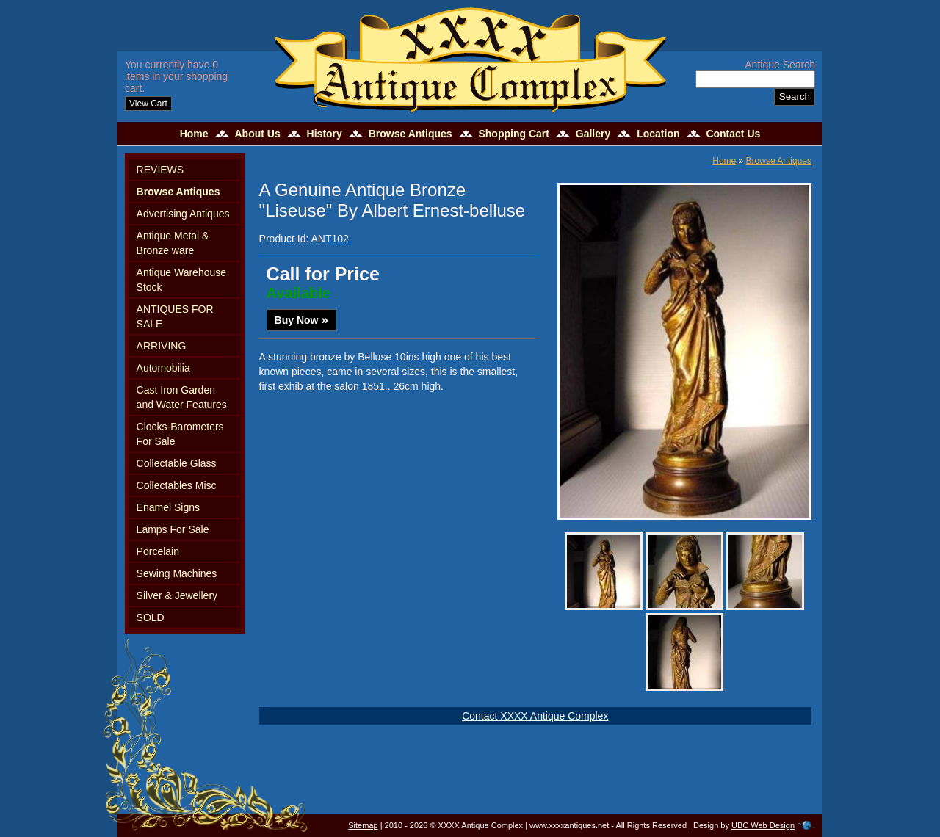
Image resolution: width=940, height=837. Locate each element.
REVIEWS (160, 169)
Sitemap (362, 825)
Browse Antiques (410, 134)
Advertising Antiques (183, 214)
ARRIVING (162, 346)
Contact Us (733, 134)
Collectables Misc (177, 485)
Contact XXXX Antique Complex (535, 716)
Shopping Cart (513, 134)
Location (658, 134)
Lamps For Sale (173, 529)
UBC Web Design (763, 825)
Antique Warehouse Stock (181, 280)
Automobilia (163, 368)
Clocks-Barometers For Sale (180, 434)
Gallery (593, 134)
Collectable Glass (177, 463)
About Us (257, 134)
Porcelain (158, 551)
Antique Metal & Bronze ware (173, 243)
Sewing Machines (177, 573)
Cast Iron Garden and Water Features (182, 397)
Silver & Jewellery (177, 595)
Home (194, 134)
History (324, 134)
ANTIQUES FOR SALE (175, 316)
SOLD (150, 617)
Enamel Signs (168, 507)
